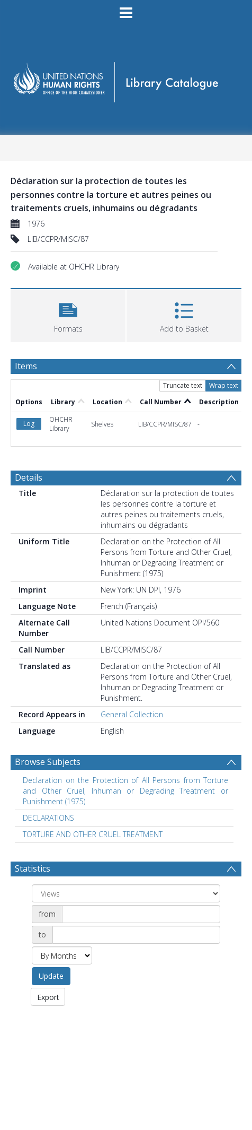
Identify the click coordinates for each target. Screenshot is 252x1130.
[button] (68, 314)
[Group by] (126, 813)
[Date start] (141, 833)
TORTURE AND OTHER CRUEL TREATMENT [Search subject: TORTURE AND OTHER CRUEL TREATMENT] (93, 754)
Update (51, 895)
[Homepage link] (126, 78)
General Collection (132, 634)
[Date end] (136, 854)
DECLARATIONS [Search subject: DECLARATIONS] (48, 737)
